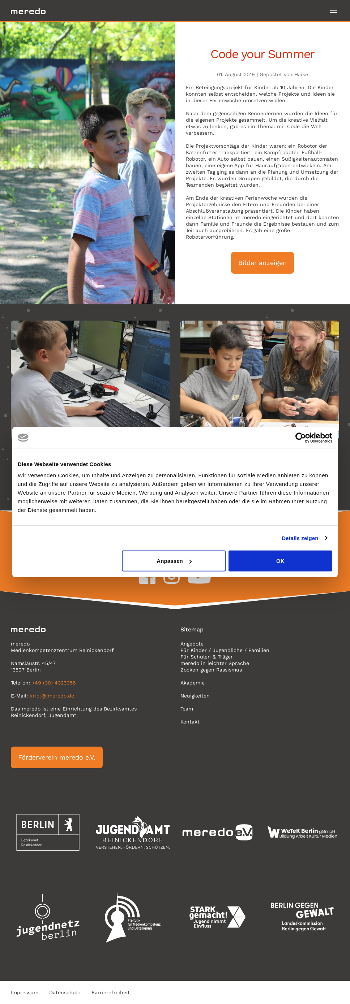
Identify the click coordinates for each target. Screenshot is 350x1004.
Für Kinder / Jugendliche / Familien (224, 650)
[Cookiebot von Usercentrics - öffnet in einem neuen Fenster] (300, 437)
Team (186, 709)
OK (280, 561)
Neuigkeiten (195, 696)
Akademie (192, 683)
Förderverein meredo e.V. (56, 757)
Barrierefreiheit (110, 992)
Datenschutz (65, 992)
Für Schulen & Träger (206, 657)
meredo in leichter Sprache (214, 663)
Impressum (24, 992)
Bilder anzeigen (262, 262)
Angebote (192, 644)
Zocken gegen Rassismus (211, 670)
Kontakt (190, 722)
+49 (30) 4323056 (54, 683)
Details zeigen (300, 538)
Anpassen (174, 561)
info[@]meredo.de (52, 696)
